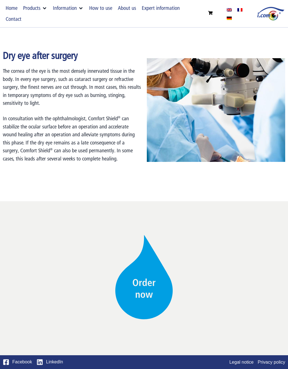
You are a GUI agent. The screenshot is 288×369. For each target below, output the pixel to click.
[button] (35, 8)
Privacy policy (271, 362)
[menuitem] (229, 9)
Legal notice (241, 362)
